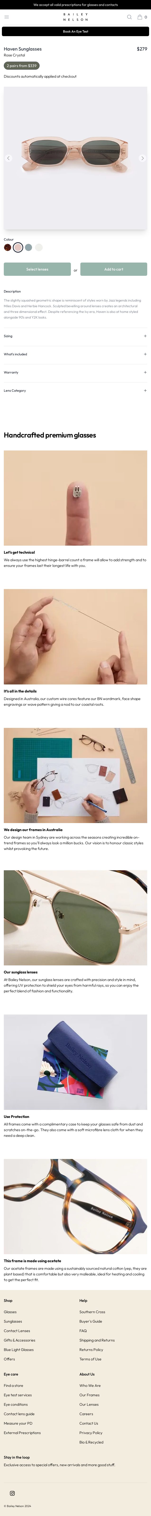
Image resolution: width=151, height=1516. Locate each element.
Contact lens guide (19, 1413)
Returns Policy (91, 1349)
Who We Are (90, 1385)
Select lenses (37, 269)
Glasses (10, 1311)
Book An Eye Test (75, 31)
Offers (9, 1359)
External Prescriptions (22, 1432)
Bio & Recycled (91, 1442)
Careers (86, 1413)
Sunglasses (13, 1321)
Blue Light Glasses (19, 1349)
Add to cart (113, 269)
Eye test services (18, 1395)
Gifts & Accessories (19, 1340)
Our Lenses (89, 1404)
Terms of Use (90, 1359)
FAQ (83, 1330)
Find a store (13, 1385)
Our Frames (89, 1395)
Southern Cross (92, 1311)
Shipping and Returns (97, 1340)
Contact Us (88, 1423)
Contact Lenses (17, 1330)
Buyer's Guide (90, 1321)
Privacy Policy (90, 1432)
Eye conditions (16, 1404)
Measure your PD (18, 1423)
